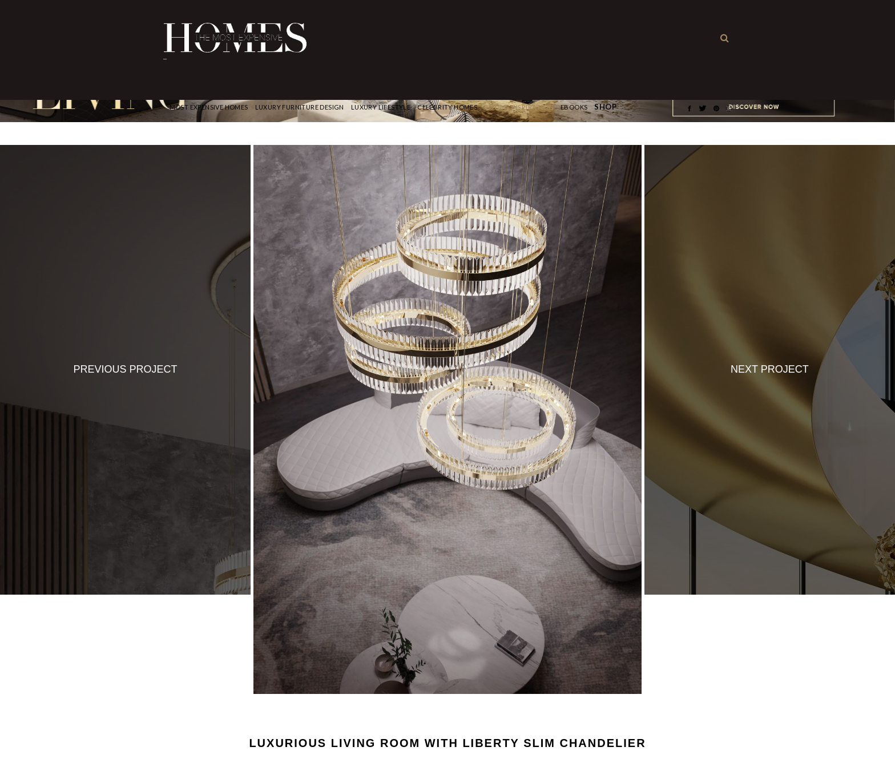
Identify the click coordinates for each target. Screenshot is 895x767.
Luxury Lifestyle (380, 107)
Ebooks (574, 107)
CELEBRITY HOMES (447, 107)
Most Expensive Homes (209, 107)
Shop (605, 107)
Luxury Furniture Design (299, 107)
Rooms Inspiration (519, 107)
